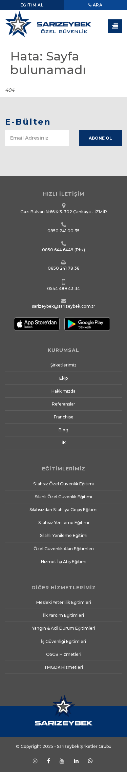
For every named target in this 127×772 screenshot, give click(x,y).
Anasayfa (85, 83)
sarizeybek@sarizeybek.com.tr (63, 306)
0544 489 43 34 (63, 288)
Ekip (63, 378)
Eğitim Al (32, 4)
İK (64, 442)
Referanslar (63, 404)
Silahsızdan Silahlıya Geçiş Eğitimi (63, 509)
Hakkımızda (63, 391)
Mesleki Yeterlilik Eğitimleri (63, 602)
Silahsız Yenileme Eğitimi (63, 522)
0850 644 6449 (57, 249)
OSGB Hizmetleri (63, 654)
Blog (63, 429)
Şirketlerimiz (63, 364)
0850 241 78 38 (64, 268)
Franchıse (63, 416)
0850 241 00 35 (63, 230)
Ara (95, 4)
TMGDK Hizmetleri (63, 667)
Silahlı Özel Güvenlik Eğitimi (63, 496)
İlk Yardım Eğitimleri (63, 615)
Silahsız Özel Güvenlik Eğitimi (63, 483)
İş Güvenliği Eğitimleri (63, 641)
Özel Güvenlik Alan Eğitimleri (64, 548)
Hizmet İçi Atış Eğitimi (63, 561)
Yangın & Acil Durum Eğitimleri (63, 628)
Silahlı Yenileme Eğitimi (63, 535)
